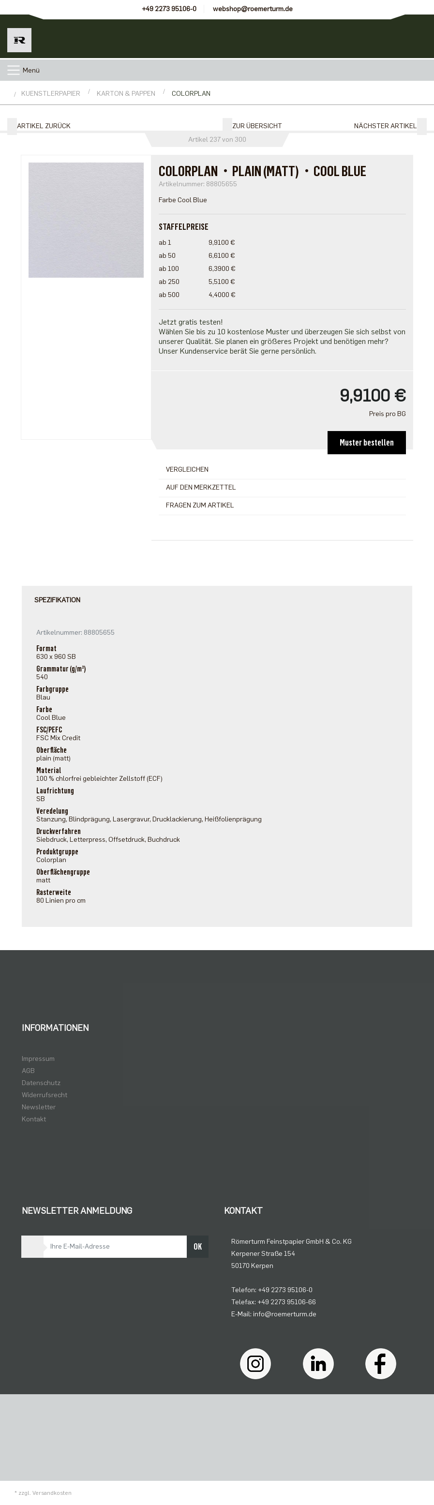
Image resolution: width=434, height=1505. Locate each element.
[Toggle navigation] (13, 70)
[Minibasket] (412, 36)
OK (198, 1246)
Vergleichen (187, 469)
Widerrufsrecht (44, 1095)
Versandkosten (52, 1493)
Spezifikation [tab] (57, 600)
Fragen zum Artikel (200, 505)
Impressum (38, 1059)
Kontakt (34, 1119)
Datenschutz (41, 1083)
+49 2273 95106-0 (169, 9)
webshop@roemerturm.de (253, 9)
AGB (28, 1071)
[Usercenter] (368, 36)
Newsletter (39, 1107)
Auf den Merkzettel (201, 487)
